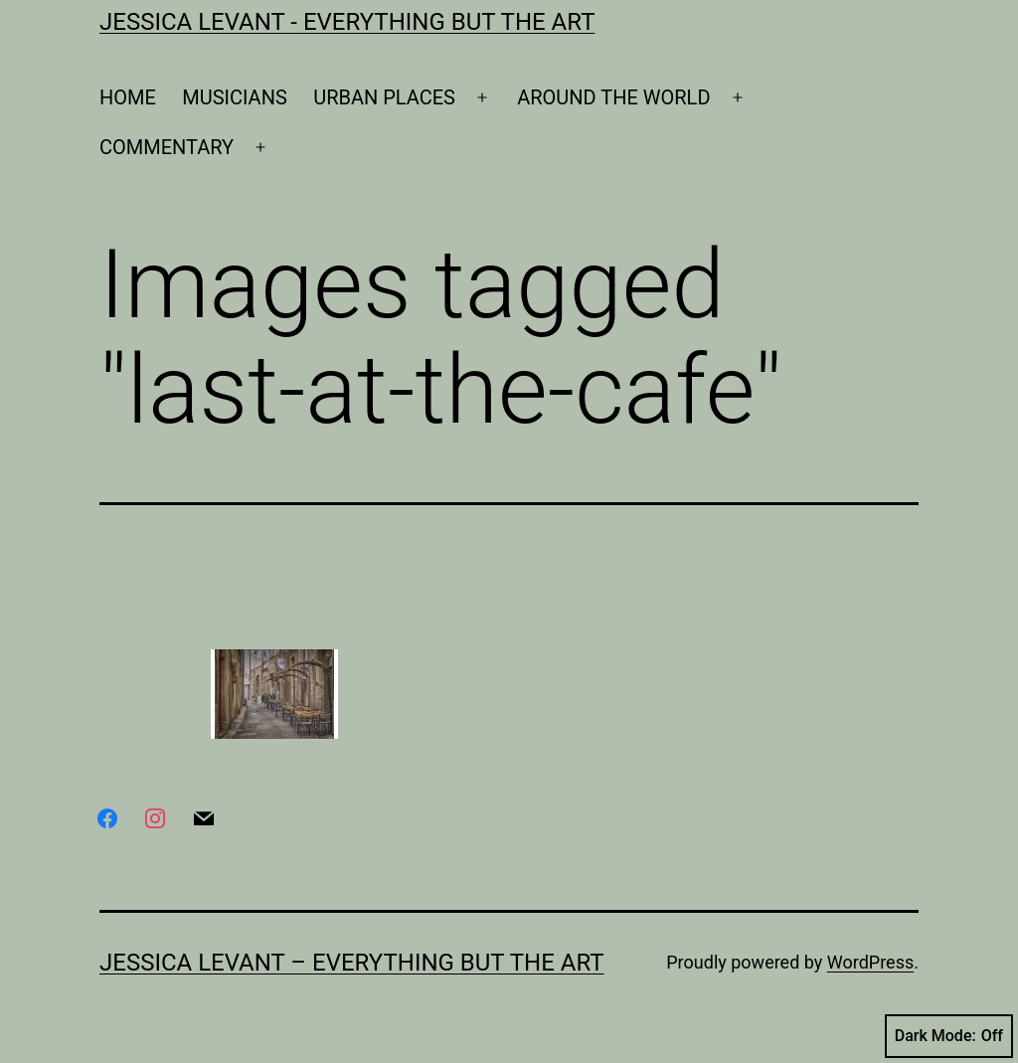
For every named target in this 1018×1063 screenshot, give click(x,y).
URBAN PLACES (384, 97)
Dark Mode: (949, 1036)
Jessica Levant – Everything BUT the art (351, 962)
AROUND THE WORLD (613, 97)
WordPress (870, 962)
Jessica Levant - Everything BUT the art (346, 22)
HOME (127, 97)
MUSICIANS (234, 97)
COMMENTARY (166, 147)
